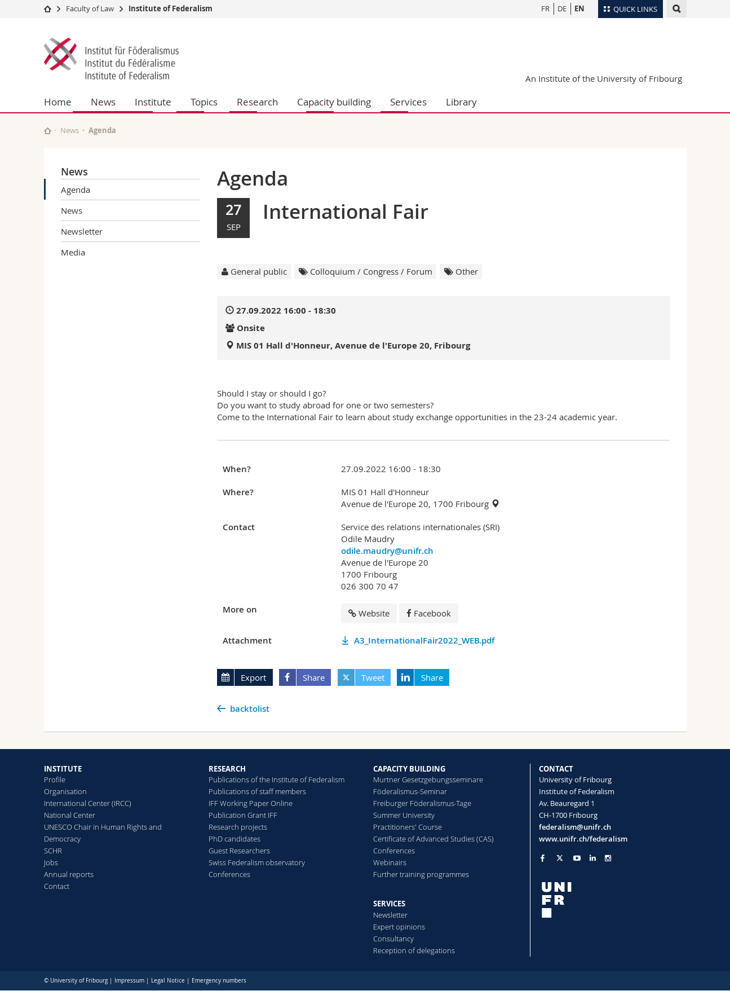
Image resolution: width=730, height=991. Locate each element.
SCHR (53, 850)
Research (257, 101)
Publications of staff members (257, 791)
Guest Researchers (239, 850)
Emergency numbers (219, 980)
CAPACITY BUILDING (409, 769)
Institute (153, 101)
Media (73, 252)
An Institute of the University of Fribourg (603, 78)
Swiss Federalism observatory (257, 862)
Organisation (65, 791)
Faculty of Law (90, 8)
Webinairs (389, 862)
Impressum (129, 980)
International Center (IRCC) (87, 803)
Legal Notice (168, 980)
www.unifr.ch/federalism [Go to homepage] (583, 839)
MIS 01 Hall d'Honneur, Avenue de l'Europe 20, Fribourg (353, 345)
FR (545, 8)
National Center (69, 815)
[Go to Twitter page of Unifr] (559, 858)
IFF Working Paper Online (251, 803)
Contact (56, 886)
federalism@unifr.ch (575, 827)
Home (58, 101)
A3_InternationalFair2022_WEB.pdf (424, 640)
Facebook (428, 613)
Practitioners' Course (407, 827)
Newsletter (82, 231)
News (103, 101)
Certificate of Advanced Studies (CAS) (433, 839)
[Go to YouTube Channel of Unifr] (577, 858)
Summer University (404, 815)
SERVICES (389, 903)
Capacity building (334, 101)
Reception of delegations (414, 950)
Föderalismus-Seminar (410, 791)
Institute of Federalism (171, 8)
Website (369, 613)
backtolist (249, 709)
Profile (54, 779)
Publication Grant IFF (243, 815)
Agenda (75, 189)
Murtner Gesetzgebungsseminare (428, 779)
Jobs (51, 862)
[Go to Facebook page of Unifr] (542, 858)
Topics (204, 101)
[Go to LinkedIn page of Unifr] (593, 858)
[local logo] (613, 899)
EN (579, 8)
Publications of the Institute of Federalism (276, 779)
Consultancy (393, 938)
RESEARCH (227, 769)
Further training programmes (421, 874)
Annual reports (69, 874)
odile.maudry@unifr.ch (387, 551)
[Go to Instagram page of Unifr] (608, 858)
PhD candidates (234, 839)
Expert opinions (399, 927)
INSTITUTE (63, 769)
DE (562, 8)
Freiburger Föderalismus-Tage (422, 803)
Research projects (238, 827)
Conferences (229, 874)
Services (408, 101)
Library (461, 101)
